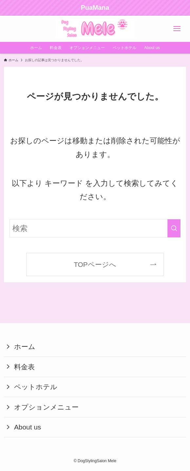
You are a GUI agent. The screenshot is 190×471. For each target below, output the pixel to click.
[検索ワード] (95, 228)
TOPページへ (95, 264)
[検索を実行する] (173, 228)
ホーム (24, 346)
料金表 (24, 367)
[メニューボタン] (177, 29)
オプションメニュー (46, 407)
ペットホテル (35, 387)
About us (27, 427)
